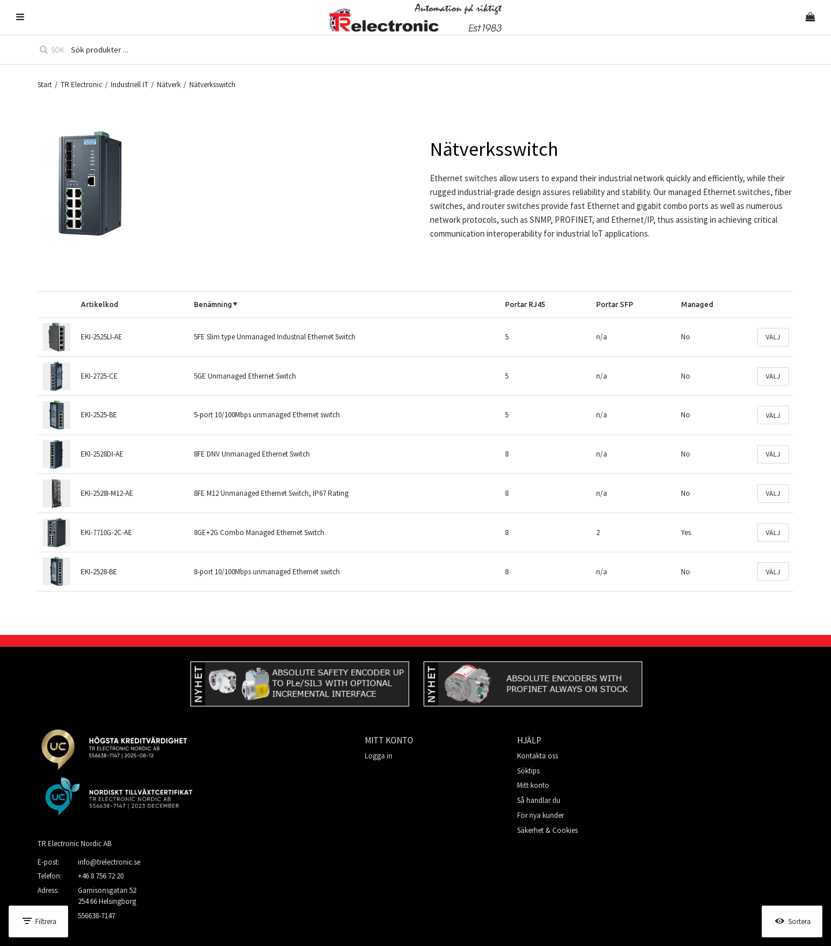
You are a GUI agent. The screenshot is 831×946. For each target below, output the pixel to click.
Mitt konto (533, 785)
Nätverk (169, 84)
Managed (697, 304)
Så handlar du (538, 800)
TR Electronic (81, 84)
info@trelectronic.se (109, 862)
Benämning (213, 304)
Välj (773, 336)
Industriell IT (129, 84)
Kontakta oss (537, 756)
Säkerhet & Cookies (547, 830)
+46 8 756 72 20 (100, 876)
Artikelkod (99, 304)
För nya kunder (540, 815)
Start (45, 84)
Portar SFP (614, 304)
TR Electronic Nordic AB (74, 843)
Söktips (528, 771)
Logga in (378, 756)
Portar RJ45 (525, 304)
